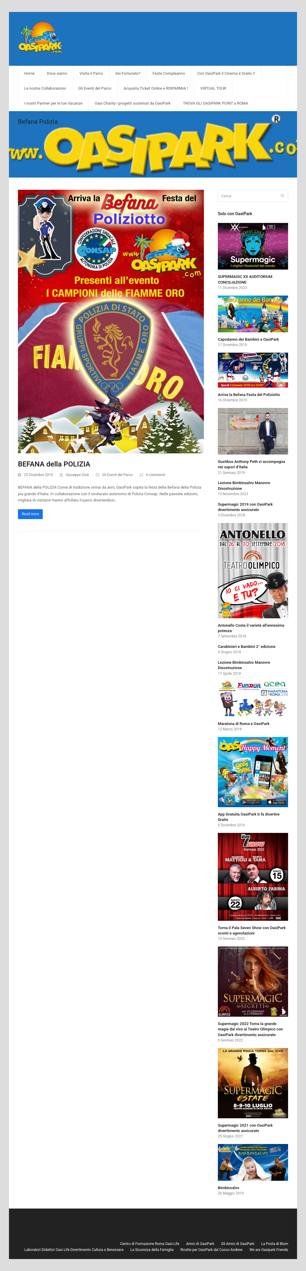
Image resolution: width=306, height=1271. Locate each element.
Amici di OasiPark (200, 1244)
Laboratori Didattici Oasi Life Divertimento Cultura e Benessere (74, 1250)
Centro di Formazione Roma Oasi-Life (149, 1244)
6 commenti (155, 475)
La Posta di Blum (274, 1244)
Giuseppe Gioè (77, 475)
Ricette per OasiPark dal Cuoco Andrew (211, 1250)
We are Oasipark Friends (269, 1250)
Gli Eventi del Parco (117, 475)
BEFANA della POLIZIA (54, 464)
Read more (30, 514)
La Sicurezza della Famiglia (151, 1250)
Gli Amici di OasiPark (237, 1244)
